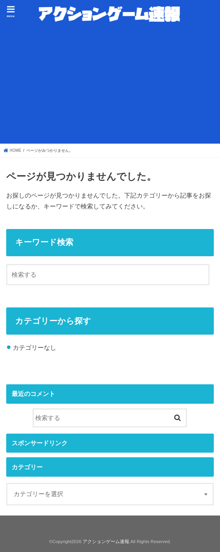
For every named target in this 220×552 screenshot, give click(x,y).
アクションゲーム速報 (106, 541)
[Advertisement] (110, 84)
